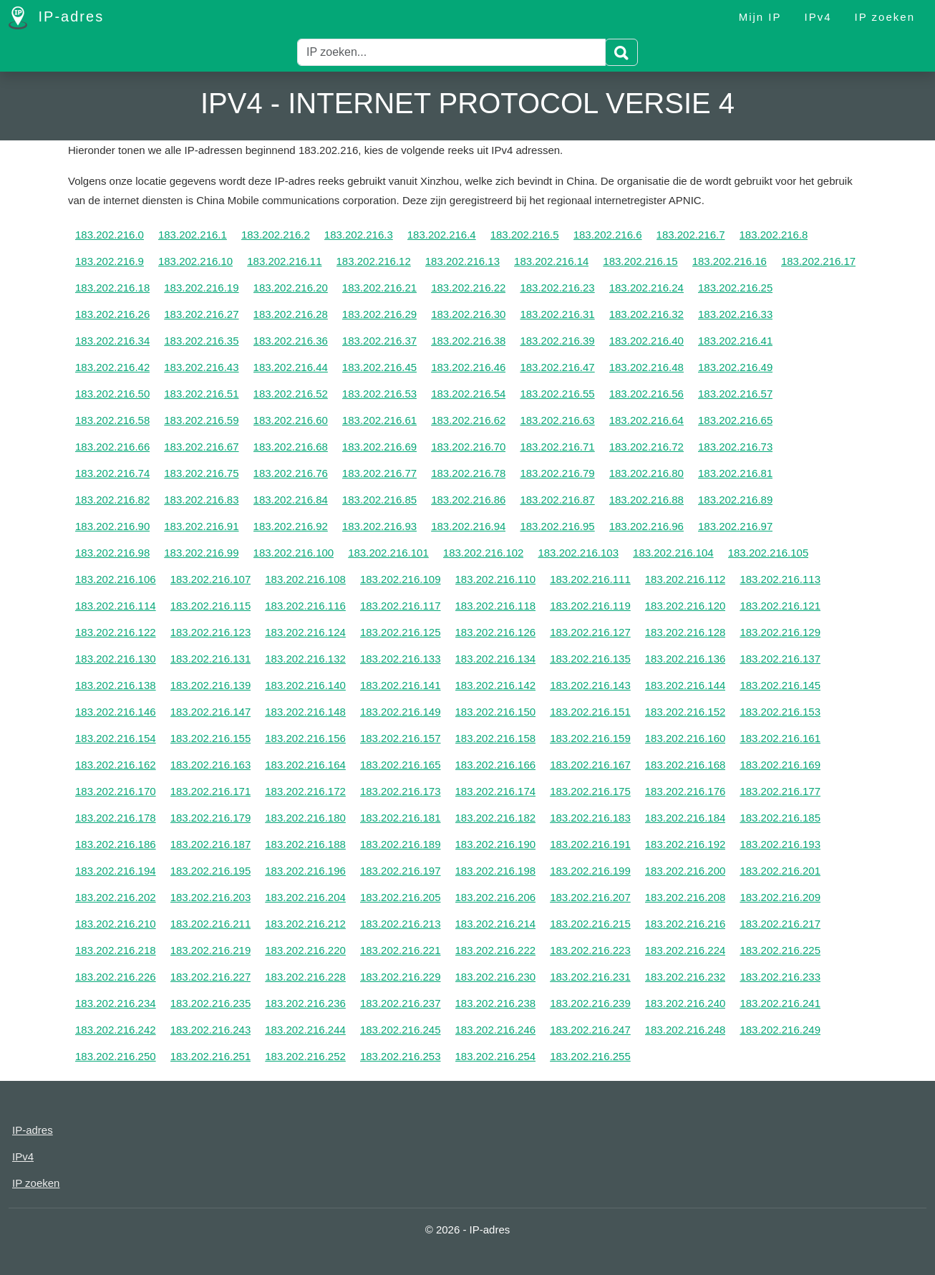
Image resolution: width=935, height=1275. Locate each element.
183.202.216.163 (210, 765)
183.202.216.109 (400, 579)
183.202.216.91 (201, 526)
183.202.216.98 (112, 553)
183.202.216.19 (201, 288)
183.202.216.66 (112, 447)
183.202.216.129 (780, 632)
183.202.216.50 (112, 394)
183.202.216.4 (441, 234)
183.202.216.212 (305, 924)
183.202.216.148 (305, 712)
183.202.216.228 (305, 977)
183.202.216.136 (685, 659)
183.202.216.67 (201, 447)
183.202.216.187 (210, 844)
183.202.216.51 (201, 394)
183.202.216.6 (607, 234)
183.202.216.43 (201, 367)
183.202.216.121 (780, 606)
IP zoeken (885, 17)
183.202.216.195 (210, 871)
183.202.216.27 (201, 314)
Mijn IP (760, 17)
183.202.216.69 (379, 447)
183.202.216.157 (400, 738)
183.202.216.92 (290, 526)
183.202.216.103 (578, 553)
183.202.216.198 (495, 871)
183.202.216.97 (735, 526)
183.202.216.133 (400, 659)
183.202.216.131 (210, 659)
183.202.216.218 (115, 950)
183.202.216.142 (495, 685)
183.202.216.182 (495, 818)
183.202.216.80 (646, 473)
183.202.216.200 (685, 871)
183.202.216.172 (305, 791)
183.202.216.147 (210, 712)
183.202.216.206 (495, 897)
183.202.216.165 (400, 765)
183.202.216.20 (290, 288)
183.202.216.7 (691, 234)
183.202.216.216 (685, 924)
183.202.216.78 (468, 473)
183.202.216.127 (590, 632)
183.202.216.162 (115, 765)
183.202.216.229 (400, 977)
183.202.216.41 (735, 341)
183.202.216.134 (495, 659)
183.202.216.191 (590, 844)
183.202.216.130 (115, 659)
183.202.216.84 (290, 500)
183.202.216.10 (195, 261)
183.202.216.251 (210, 1056)
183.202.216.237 (400, 1003)
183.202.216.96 (646, 526)
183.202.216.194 (115, 871)
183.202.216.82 (112, 500)
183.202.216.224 (685, 950)
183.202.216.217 (780, 924)
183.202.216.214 (495, 924)
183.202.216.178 (115, 818)
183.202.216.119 (590, 606)
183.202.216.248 (685, 1030)
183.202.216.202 (115, 897)
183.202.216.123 (210, 632)
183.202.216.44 (290, 367)
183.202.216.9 (109, 261)
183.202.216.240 (685, 1003)
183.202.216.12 (373, 261)
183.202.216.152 (685, 712)
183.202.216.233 (780, 977)
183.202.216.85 (379, 500)
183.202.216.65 (735, 420)
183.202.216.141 (400, 685)
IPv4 (818, 17)
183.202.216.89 (735, 500)
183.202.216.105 (768, 553)
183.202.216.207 (590, 897)
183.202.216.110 (495, 579)
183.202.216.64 (646, 420)
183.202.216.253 (400, 1056)
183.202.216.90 (112, 526)
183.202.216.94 (468, 526)
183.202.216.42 (112, 367)
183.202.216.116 (305, 606)
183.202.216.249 (780, 1030)
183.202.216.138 (115, 685)
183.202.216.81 (735, 473)
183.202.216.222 (495, 950)
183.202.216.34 (112, 341)
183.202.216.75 (201, 473)
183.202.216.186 (115, 844)
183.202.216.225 (780, 950)
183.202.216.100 (293, 553)
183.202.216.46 (468, 367)
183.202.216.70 (468, 447)
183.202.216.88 (646, 500)
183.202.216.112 (685, 579)
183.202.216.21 (379, 288)
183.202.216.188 (305, 844)
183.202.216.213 (400, 924)
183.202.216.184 (685, 818)
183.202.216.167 (590, 765)
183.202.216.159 (590, 738)
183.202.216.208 (685, 897)
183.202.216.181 (400, 818)
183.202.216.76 (290, 473)
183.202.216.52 (290, 394)
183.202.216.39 (557, 341)
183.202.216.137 (780, 659)
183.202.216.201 (780, 871)
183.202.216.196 (305, 871)
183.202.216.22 (468, 288)
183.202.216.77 (379, 473)
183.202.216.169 (780, 765)
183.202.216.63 (557, 420)
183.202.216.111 (590, 579)
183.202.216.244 (305, 1030)
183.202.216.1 (192, 234)
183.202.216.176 (685, 791)
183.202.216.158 (495, 738)
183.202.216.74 (112, 473)
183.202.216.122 (115, 632)
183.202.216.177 (780, 791)
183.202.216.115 (210, 606)
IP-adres (56, 17)
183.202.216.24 (646, 288)
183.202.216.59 (201, 420)
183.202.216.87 (557, 500)
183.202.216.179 (210, 818)
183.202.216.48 (646, 367)
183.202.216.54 (468, 394)
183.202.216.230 (495, 977)
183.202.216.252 (305, 1056)
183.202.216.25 (735, 288)
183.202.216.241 (780, 1003)
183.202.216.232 (685, 977)
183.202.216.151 (590, 712)
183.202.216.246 (495, 1030)
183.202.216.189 (400, 844)
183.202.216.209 (780, 897)
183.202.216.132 (305, 659)
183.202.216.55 (557, 394)
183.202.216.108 (305, 579)
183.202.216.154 (115, 738)
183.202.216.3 (358, 234)
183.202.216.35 (201, 341)
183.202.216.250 (115, 1056)
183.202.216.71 (557, 447)
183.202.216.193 (780, 844)
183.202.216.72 (646, 447)
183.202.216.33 (735, 314)
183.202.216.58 (112, 420)
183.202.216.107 (210, 579)
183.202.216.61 (379, 420)
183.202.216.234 (115, 1003)
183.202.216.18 (112, 288)
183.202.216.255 (590, 1056)
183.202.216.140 (305, 685)
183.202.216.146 (115, 712)
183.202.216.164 (305, 765)
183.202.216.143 (590, 685)
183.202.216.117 (400, 606)
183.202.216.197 (400, 871)
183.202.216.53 (379, 394)
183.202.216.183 (590, 818)
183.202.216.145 (780, 685)
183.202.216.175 (590, 791)
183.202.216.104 (673, 553)
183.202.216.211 (210, 924)
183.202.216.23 (557, 288)
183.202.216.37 (379, 341)
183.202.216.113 (780, 579)
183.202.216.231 (590, 977)
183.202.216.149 (400, 712)
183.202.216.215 (590, 924)
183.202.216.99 (201, 553)
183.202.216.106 (115, 579)
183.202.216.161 (780, 738)
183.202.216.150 (495, 712)
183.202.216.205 (400, 897)
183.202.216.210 (115, 924)
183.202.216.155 (210, 738)
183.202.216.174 (495, 791)
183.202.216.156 (305, 738)
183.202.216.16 (729, 261)
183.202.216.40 (646, 341)
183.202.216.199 (590, 871)
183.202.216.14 (551, 261)
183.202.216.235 (210, 1003)
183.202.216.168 (685, 765)
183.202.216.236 (305, 1003)
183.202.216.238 (495, 1003)
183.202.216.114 (115, 606)
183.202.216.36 (290, 341)
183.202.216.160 (685, 738)
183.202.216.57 (735, 394)
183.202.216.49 (735, 367)
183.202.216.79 (557, 473)
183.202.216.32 (646, 314)
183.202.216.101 (388, 553)
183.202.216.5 (524, 234)
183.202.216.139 (210, 685)
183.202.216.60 (290, 420)
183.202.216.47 (557, 367)
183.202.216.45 (379, 367)
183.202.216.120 (685, 606)
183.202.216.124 (305, 632)
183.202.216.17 (818, 261)
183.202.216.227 (210, 977)
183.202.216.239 (590, 1003)
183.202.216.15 (640, 261)
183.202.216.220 (305, 950)
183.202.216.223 (590, 950)
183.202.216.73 (735, 447)
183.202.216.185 (780, 818)
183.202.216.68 (290, 447)
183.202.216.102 (483, 553)
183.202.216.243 (210, 1030)
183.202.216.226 (115, 977)
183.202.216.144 (685, 685)
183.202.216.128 (685, 632)
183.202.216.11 (284, 261)
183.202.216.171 (210, 791)
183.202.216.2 (275, 234)
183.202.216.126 (495, 632)
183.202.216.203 (210, 897)
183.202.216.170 (115, 791)
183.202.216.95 (557, 526)
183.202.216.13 (462, 261)
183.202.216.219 (210, 950)
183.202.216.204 (305, 897)
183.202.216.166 (495, 765)
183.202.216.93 (379, 526)
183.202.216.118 (495, 606)
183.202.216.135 (590, 659)
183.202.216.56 (646, 394)
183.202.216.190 (495, 844)
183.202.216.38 (468, 341)
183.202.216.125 (400, 632)
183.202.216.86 (468, 500)
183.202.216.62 (468, 420)
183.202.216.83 (201, 500)
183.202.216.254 (495, 1056)
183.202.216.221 (400, 950)
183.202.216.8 (774, 234)
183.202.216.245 (400, 1030)
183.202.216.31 (557, 314)
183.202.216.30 (468, 314)
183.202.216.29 (379, 314)
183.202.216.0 (109, 234)
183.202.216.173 (400, 791)
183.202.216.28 (290, 314)
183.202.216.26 (112, 314)
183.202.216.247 (590, 1030)
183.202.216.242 (115, 1030)
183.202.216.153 (780, 712)
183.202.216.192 (685, 844)
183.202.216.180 (305, 818)
